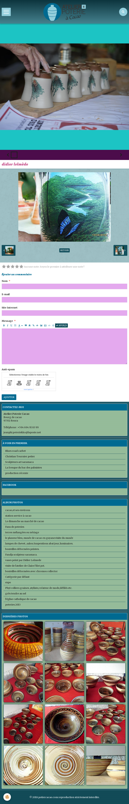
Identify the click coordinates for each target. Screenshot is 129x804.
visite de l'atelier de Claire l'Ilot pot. (25, 565)
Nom (5, 281)
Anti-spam (8, 369)
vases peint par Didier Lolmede (23, 560)
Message (7, 320)
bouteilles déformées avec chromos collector (31, 571)
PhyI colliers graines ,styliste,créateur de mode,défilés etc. (38, 587)
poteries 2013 (12, 604)
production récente (16, 473)
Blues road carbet (15, 450)
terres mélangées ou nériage (22, 532)
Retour (64, 250)
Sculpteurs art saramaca (19, 462)
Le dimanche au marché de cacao (24, 521)
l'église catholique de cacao (21, 599)
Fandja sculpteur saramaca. (21, 554)
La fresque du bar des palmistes (23, 467)
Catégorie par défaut (17, 576)
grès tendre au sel (15, 593)
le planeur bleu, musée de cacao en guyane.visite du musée (39, 537)
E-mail (6, 294)
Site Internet (9, 307)
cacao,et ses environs (17, 510)
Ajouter (9, 397)
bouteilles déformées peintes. (22, 549)
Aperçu (61, 325)
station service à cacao (18, 515)
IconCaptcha (28, 389)
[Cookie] (7, 797)
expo (8, 582)
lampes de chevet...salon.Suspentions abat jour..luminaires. (39, 543)
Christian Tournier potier (20, 456)
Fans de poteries (14, 526)
